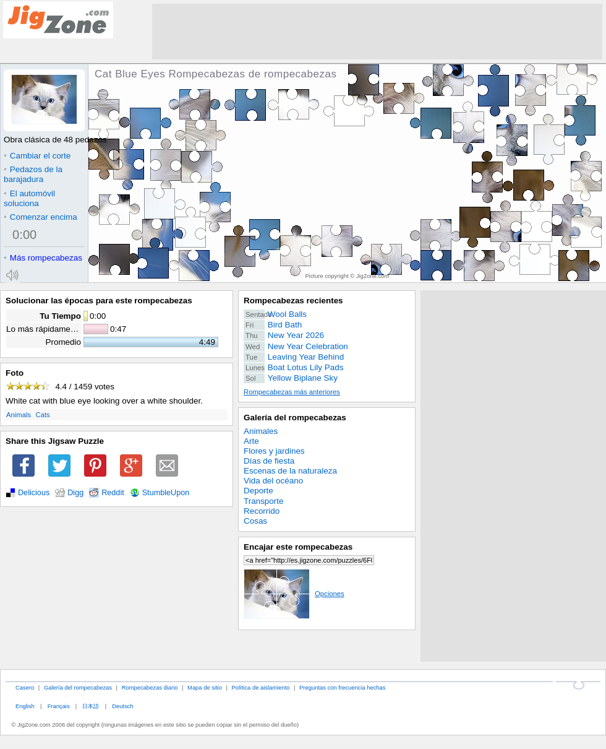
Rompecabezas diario (150, 687)
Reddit (112, 492)
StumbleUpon (166, 492)
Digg (75, 492)
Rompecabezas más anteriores (292, 392)
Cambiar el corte (37, 155)
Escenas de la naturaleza (290, 470)
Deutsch (122, 706)
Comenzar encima (40, 217)
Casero (24, 687)
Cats (43, 414)
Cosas (255, 521)
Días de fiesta (269, 460)
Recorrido (262, 511)
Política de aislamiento (261, 687)
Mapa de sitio (204, 687)
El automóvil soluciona (29, 198)
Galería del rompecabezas (295, 417)
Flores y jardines (274, 451)
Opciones (294, 593)
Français (59, 706)
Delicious (33, 492)
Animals (18, 414)
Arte (251, 441)
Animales (261, 431)
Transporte (263, 501)
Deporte (258, 490)
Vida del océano (273, 480)
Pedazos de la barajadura (33, 174)
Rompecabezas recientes (293, 300)
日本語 (90, 706)
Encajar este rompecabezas (298, 547)
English (25, 706)
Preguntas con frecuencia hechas (342, 687)
